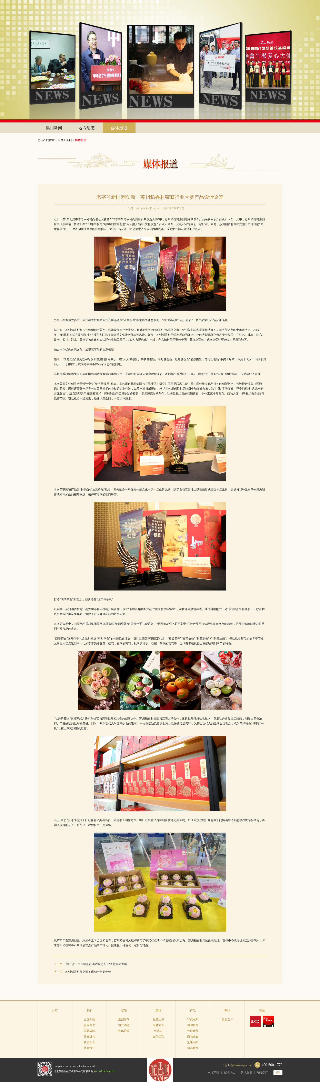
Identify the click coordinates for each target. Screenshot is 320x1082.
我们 (89, 1010)
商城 (262, 1010)
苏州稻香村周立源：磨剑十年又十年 (88, 971)
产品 (193, 1010)
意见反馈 (246, 1072)
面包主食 (193, 1036)
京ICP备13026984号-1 (105, 1071)
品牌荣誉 (158, 1025)
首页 (55, 1010)
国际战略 (89, 1030)
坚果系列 (193, 1042)
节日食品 (193, 1030)
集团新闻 (54, 128)
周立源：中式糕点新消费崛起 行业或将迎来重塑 (96, 964)
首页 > (62, 140)
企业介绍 (89, 1019)
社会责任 (89, 1048)
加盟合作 (227, 1019)
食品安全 (89, 1042)
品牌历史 (158, 1019)
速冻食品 (193, 1048)
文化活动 (158, 1036)
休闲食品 (193, 1025)
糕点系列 (193, 1019)
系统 (278, 1072)
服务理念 (89, 1025)
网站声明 (213, 1072)
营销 (227, 1010)
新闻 (69, 140)
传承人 (158, 1030)
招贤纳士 (230, 1072)
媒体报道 (119, 128)
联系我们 (263, 1072)
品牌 (158, 1010)
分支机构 (89, 1036)
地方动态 (86, 128)
